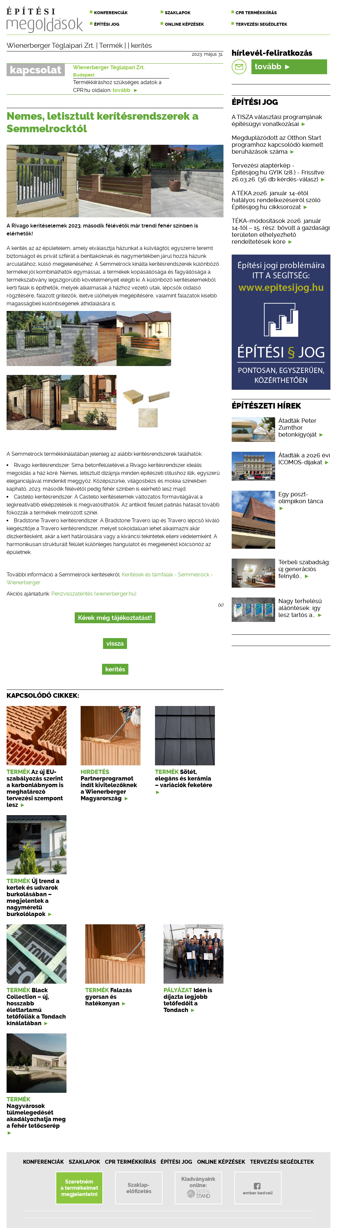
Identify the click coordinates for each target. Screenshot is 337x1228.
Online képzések (184, 24)
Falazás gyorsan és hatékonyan (108, 997)
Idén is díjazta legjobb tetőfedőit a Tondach (188, 1000)
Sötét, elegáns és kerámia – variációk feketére (183, 778)
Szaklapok (178, 12)
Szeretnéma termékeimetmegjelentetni (79, 1188)
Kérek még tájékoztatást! (115, 618)
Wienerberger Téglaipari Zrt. (50, 45)
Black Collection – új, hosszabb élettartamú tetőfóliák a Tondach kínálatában (36, 1007)
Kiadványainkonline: (198, 1187)
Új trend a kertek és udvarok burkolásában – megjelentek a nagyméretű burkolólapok (33, 897)
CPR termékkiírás (256, 12)
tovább (125, 90)
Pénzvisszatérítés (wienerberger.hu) (93, 594)
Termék (111, 45)
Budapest (83, 74)
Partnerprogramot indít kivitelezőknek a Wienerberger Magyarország (109, 788)
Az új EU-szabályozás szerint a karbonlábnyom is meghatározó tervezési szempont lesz (35, 788)
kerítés (141, 45)
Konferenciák (111, 12)
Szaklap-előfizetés (138, 1188)
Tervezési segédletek (261, 24)
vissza (115, 643)
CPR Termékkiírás (130, 1162)
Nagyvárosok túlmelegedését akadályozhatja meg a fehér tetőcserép (36, 1116)
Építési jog (106, 24)
